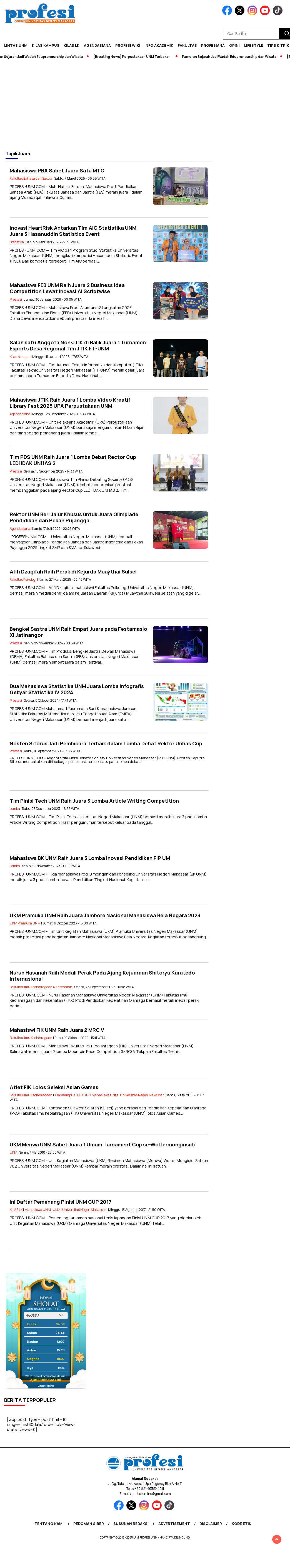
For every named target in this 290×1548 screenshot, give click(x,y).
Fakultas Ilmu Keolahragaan (31, 1037)
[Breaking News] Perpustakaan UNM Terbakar (134, 56)
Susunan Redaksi (131, 1523)
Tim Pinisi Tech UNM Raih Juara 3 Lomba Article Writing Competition (94, 800)
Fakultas (187, 45)
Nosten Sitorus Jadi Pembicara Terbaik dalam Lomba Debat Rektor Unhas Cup (106, 743)
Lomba (15, 808)
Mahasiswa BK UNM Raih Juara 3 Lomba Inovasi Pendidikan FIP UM (90, 858)
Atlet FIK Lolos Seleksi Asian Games (54, 1087)
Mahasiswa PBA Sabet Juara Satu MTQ (57, 170)
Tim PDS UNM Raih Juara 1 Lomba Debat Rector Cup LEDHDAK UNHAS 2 (73, 460)
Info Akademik (158, 45)
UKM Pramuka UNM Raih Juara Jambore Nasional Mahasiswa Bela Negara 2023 (105, 915)
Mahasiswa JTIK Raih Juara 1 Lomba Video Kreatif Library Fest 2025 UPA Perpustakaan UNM (70, 402)
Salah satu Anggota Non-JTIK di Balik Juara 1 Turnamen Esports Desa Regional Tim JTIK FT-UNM (78, 345)
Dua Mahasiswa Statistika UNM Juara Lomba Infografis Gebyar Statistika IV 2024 (77, 689)
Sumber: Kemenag (46, 1385)
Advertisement (174, 1523)
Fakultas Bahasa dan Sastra (31, 178)
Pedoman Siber (88, 1523)
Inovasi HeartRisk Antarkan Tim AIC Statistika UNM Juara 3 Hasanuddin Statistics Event (73, 231)
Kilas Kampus (45, 45)
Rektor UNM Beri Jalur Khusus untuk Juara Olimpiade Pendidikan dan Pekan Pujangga (74, 517)
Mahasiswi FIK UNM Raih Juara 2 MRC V (57, 1030)
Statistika (17, 242)
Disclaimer (210, 1523)
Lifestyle (253, 45)
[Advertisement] (145, 105)
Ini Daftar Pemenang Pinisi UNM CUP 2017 (60, 1201)
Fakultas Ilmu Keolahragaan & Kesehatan (41, 987)
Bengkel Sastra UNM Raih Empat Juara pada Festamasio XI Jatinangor (78, 632)
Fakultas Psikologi (23, 579)
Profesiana (213, 45)
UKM (13, 1152)
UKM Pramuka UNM (25, 923)
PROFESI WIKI (127, 45)
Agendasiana (97, 45)
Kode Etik (241, 1523)
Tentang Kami (49, 1523)
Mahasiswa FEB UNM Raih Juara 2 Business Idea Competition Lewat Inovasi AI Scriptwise (67, 288)
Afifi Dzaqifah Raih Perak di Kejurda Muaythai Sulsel (73, 571)
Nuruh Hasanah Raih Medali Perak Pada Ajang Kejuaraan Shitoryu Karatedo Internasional (102, 975)
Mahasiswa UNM (105, 1095)
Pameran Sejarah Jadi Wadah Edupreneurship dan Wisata (231, 56)
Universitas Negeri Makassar (142, 1095)
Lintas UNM (16, 45)
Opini (234, 45)
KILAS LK (71, 45)
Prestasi (16, 299)
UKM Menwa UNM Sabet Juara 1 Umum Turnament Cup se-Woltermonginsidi (102, 1144)
